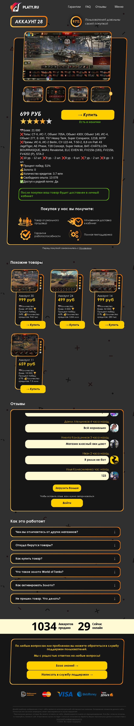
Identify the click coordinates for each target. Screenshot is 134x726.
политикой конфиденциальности (69, 719)
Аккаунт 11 (26, 361)
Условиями (85, 249)
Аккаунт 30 (26, 296)
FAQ (86, 7)
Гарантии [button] (73, 7)
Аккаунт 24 (65, 296)
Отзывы (99, 7)
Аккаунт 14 (104, 296)
